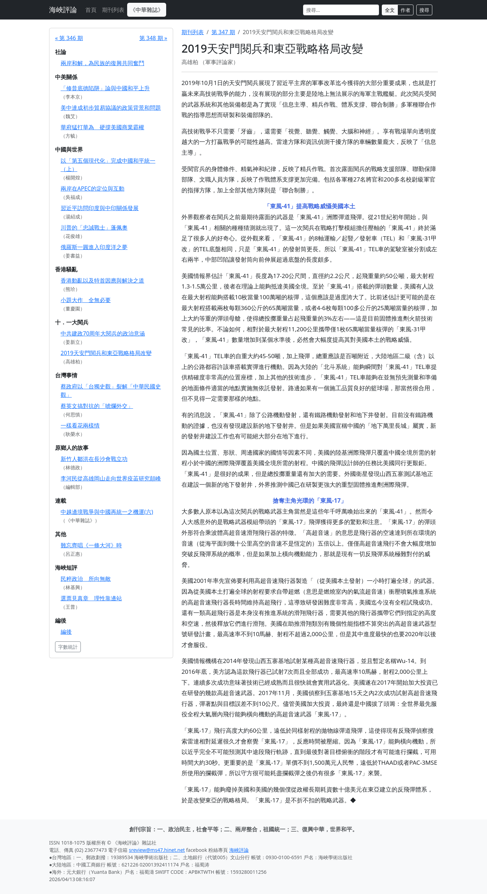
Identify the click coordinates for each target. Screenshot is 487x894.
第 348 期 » (153, 38)
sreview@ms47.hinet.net (157, 850)
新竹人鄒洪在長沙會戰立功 (94, 459)
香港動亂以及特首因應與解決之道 (102, 280)
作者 (405, 10)
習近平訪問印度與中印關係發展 (100, 208)
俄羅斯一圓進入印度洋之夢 (94, 247)
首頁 (90, 10)
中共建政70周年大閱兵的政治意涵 (103, 333)
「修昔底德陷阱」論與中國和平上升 (105, 88)
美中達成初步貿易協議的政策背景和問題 (111, 107)
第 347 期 (223, 32)
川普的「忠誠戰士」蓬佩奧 (94, 227)
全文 (390, 10)
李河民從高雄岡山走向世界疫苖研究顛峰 (111, 478)
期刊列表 (113, 10)
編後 (66, 631)
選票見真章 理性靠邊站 (91, 598)
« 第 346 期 (69, 38)
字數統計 (68, 646)
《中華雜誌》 (146, 10)
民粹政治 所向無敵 (86, 579)
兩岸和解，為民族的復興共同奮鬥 (102, 63)
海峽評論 (63, 9)
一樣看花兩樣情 (80, 425)
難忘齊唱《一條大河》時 (91, 545)
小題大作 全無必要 (86, 300)
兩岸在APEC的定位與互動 (92, 188)
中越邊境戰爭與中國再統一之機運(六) (107, 512)
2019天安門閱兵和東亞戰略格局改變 (106, 353)
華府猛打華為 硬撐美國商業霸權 (102, 127)
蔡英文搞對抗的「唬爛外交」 (97, 406)
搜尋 (424, 10)
